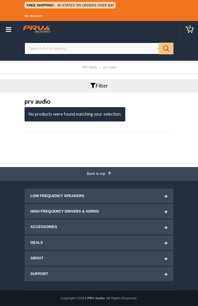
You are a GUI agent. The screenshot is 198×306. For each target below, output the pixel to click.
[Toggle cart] (189, 30)
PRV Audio (96, 298)
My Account (33, 16)
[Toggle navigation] (9, 30)
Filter (99, 85)
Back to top (99, 173)
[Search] (166, 48)
